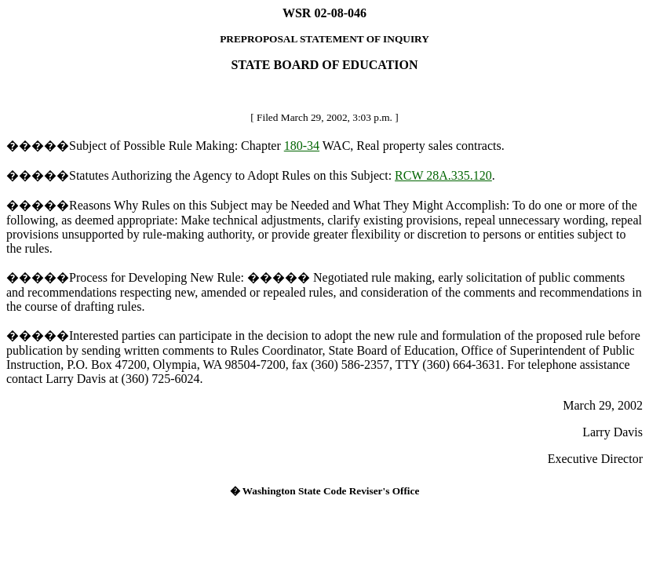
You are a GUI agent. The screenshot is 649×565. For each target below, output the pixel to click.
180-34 (301, 145)
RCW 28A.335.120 (443, 175)
